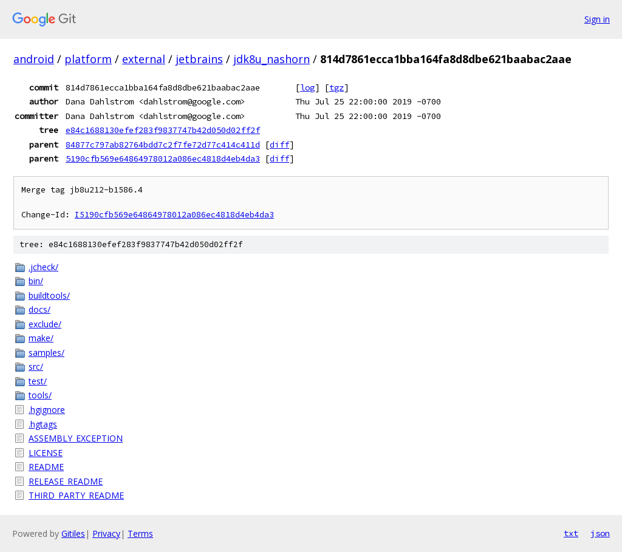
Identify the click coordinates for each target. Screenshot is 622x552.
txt (571, 533)
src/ (36, 366)
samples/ (46, 352)
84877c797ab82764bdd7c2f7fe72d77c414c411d (163, 144)
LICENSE (46, 452)
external (143, 59)
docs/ (39, 309)
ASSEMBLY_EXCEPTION (76, 438)
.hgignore (47, 409)
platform (88, 59)
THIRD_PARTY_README (76, 495)
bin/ (36, 281)
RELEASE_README (66, 481)
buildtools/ (49, 295)
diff (279, 144)
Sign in (597, 19)
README (46, 466)
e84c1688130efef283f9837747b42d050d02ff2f (163, 129)
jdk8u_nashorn (271, 59)
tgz (336, 87)
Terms (140, 533)
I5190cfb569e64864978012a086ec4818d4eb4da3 (174, 215)
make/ (41, 338)
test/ (38, 381)
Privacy (106, 533)
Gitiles (73, 533)
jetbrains (199, 59)
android (33, 59)
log (307, 87)
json (600, 533)
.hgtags (43, 424)
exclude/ (45, 324)
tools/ (40, 395)
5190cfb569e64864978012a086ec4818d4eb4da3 (163, 158)
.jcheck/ (43, 267)
